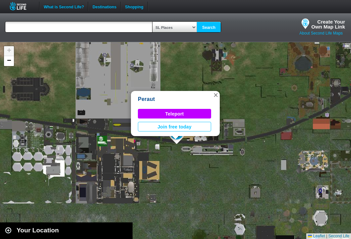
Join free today (174, 126)
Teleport (174, 114)
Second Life (21, 6)
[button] (216, 95)
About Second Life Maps (321, 33)
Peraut (146, 99)
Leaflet (316, 236)
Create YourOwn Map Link (328, 24)
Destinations (104, 6)
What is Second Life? (64, 6)
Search (208, 27)
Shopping (134, 6)
